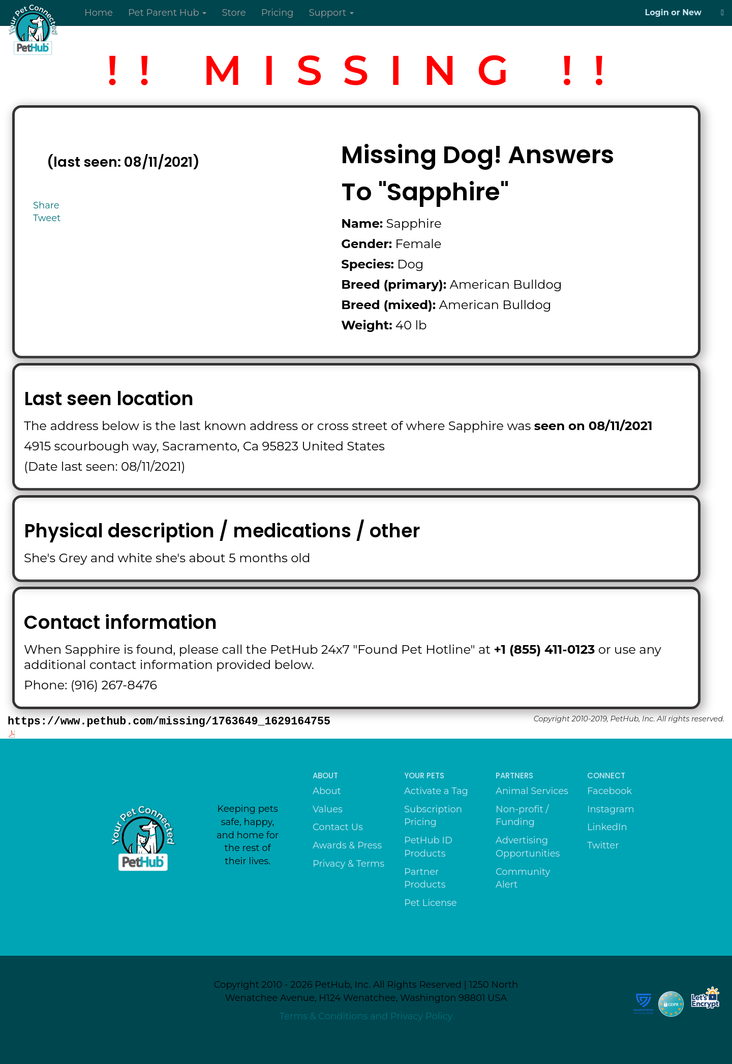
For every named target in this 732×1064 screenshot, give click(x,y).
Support (331, 12)
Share (46, 205)
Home (98, 12)
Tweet (46, 218)
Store (234, 12)
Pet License (430, 902)
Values (328, 809)
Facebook (609, 791)
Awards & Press (347, 845)
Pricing (277, 12)
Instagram (610, 809)
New (692, 12)
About (327, 791)
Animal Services (532, 791)
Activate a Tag (436, 791)
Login (657, 12)
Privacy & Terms (348, 863)
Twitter (603, 845)
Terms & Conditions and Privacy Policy (366, 1016)
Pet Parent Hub (167, 12)
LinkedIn (607, 827)
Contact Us (338, 827)
